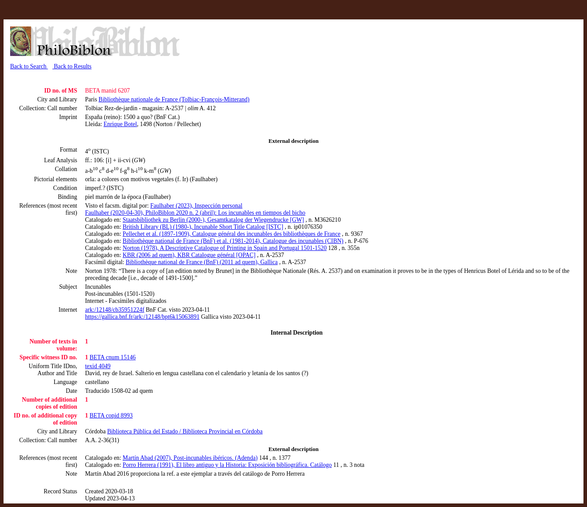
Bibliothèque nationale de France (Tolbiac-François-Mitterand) (174, 99)
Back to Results (72, 66)
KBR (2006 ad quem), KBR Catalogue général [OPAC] (189, 255)
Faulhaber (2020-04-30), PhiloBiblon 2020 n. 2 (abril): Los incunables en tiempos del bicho (195, 212)
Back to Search (29, 66)
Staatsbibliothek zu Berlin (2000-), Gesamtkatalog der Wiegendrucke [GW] (213, 219)
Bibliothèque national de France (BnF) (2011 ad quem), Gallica (202, 262)
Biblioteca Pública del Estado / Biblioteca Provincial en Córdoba (185, 431)
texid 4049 (98, 366)
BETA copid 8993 (111, 415)
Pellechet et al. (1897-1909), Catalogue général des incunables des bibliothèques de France (231, 234)
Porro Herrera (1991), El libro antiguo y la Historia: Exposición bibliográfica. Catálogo (227, 465)
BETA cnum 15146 (112, 357)
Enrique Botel (120, 124)
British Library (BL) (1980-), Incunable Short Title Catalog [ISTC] (203, 227)
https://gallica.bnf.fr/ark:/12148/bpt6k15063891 (142, 316)
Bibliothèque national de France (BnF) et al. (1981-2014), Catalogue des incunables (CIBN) (233, 241)
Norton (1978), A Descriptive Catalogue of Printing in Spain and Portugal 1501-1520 (225, 248)
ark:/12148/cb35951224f (114, 309)
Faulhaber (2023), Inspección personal (196, 205)
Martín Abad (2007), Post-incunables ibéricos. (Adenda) (190, 458)
